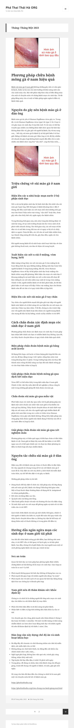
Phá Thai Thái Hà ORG (21, 7)
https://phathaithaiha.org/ (21, 682)
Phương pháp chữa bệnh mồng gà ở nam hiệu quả (33, 77)
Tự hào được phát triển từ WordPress (24, 724)
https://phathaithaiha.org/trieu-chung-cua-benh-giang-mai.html (36, 688)
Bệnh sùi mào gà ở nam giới (22, 87)
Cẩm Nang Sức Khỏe (36, 699)
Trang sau (65, 711)
